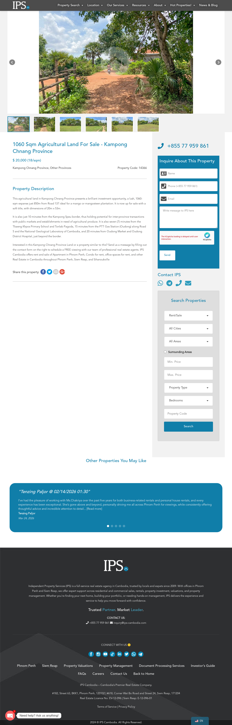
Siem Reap (50, 591)
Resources (141, 5)
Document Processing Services (162, 666)
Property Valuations (78, 666)
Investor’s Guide (203, 666)
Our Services (118, 5)
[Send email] (188, 283)
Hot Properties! (183, 5)
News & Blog (208, 5)
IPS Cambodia (89, 685)
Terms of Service (107, 706)
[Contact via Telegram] (169, 283)
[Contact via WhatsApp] (160, 283)
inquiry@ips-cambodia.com (128, 622)
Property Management (116, 666)
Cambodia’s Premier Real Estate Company (125, 685)
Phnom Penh (26, 666)
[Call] (179, 283)
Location (95, 5)
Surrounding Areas (178, 352)
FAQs (82, 674)
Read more (94, 509)
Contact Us (118, 674)
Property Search (71, 5)
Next (219, 63)
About (160, 5)
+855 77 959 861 (183, 146)
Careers (98, 674)
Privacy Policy (127, 706)
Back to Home (143, 674)
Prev (12, 63)
